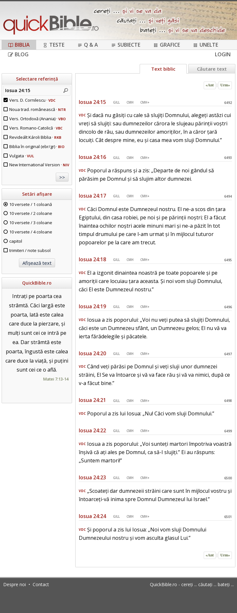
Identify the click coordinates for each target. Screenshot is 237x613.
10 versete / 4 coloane (30, 232)
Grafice (166, 44)
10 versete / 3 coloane (30, 222)
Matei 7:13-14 (56, 379)
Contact (41, 584)
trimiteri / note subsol (30, 250)
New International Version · (39, 165)
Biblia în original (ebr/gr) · (36, 146)
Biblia (19, 44)
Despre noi (14, 584)
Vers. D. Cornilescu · (32, 100)
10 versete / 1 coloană (30, 204)
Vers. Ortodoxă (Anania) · (37, 119)
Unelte (205, 44)
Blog (18, 54)
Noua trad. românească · (37, 109)
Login (223, 54)
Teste (53, 44)
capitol (15, 241)
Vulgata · (21, 156)
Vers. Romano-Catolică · (35, 128)
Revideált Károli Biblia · (35, 137)
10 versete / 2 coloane (30, 213)
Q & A (87, 44)
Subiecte (125, 44)
